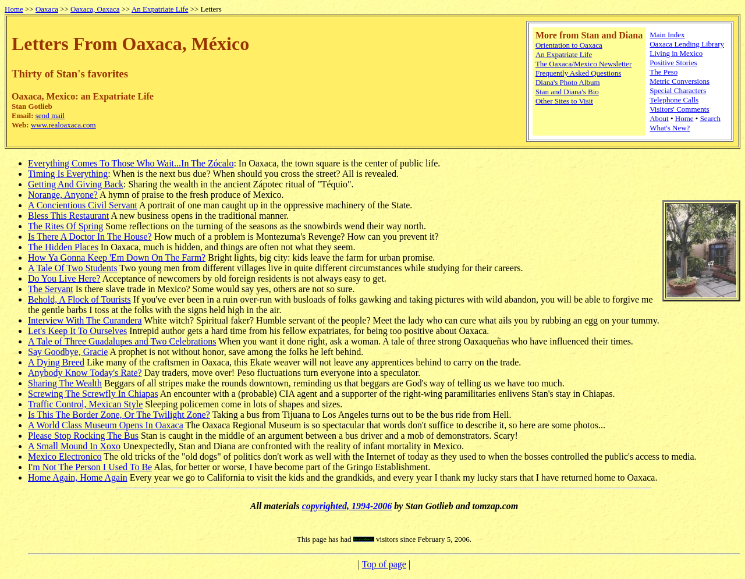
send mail (50, 115)
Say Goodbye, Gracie (68, 352)
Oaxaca (47, 9)
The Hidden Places (63, 247)
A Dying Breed (56, 362)
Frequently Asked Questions (578, 73)
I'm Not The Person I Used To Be (90, 467)
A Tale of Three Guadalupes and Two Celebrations (122, 341)
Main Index (667, 34)
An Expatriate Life (160, 9)
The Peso (663, 72)
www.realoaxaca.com (63, 124)
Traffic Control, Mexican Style (85, 404)
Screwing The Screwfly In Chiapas (93, 394)
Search (710, 118)
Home (14, 9)
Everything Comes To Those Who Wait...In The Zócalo (130, 163)
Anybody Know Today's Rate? (85, 373)
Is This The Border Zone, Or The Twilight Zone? (119, 415)
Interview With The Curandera (85, 320)
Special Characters (678, 90)
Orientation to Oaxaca (568, 45)
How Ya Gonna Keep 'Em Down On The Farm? (116, 257)
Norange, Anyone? (63, 195)
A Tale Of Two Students (73, 268)
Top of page (384, 564)
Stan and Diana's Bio (567, 91)
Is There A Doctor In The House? (90, 236)
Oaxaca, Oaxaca (94, 9)
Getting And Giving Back (75, 184)
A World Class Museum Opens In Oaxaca (105, 425)
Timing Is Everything (68, 174)
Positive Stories (673, 62)
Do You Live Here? (64, 278)
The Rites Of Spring (65, 226)
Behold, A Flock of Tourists (79, 299)
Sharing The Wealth (65, 383)
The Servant (50, 289)
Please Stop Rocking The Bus (83, 436)
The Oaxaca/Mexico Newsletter (583, 63)
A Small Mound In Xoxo (74, 446)
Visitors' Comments (679, 109)
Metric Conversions (679, 81)
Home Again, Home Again (77, 477)
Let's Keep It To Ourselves (77, 331)
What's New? (670, 127)
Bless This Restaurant (68, 216)
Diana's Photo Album (567, 82)
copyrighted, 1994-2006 (347, 506)
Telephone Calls (674, 99)
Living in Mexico (676, 53)
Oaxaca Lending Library (687, 44)
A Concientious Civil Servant (82, 205)
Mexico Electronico (65, 456)
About (659, 118)
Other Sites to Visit (564, 101)
